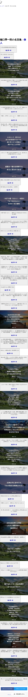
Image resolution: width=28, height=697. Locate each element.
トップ (2, 6)
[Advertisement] (14, 23)
